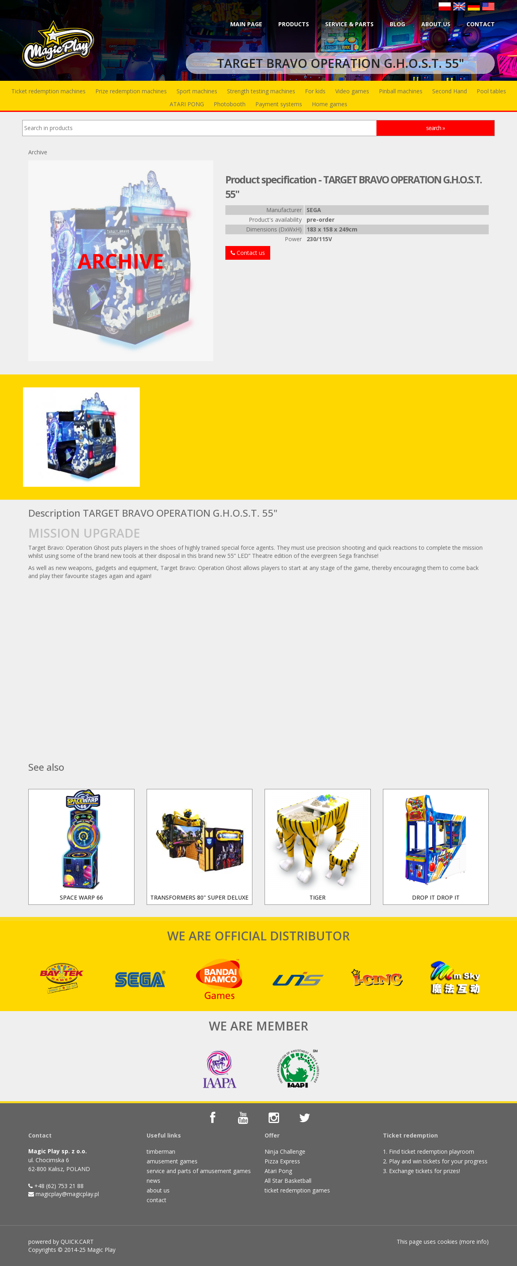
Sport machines (197, 91)
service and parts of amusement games (199, 1171)
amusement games (172, 1161)
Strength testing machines (261, 91)
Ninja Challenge (285, 1151)
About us (435, 24)
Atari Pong (278, 1171)
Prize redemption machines (131, 91)
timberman (161, 1151)
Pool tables (491, 91)
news (153, 1180)
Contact (481, 24)
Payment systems (278, 104)
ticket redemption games (297, 1190)
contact (156, 1200)
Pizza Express (282, 1161)
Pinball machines (400, 91)
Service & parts (349, 24)
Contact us (248, 253)
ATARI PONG (187, 104)
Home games (329, 104)
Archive (37, 152)
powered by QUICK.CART (61, 1241)
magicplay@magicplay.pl (67, 1194)
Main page (246, 24)
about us (158, 1190)
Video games (352, 91)
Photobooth (230, 104)
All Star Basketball (288, 1180)
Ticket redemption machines (48, 91)
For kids (315, 91)
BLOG (397, 24)
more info (474, 1241)
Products (293, 24)
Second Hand (449, 91)
